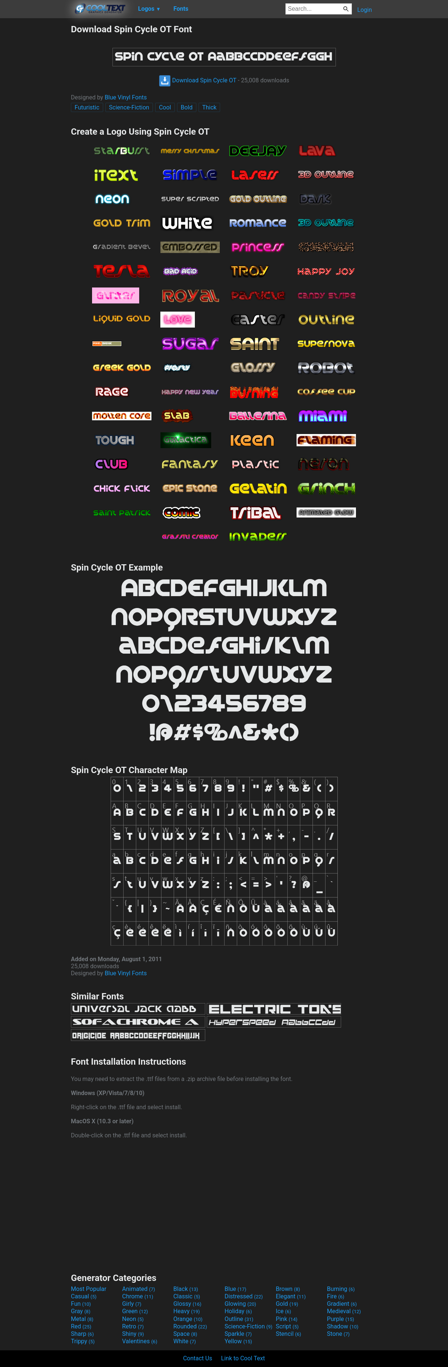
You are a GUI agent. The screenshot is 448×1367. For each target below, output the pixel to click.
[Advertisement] (35, 135)
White (184, 1341)
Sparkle (238, 1333)
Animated (138, 1288)
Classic (186, 1296)
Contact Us (197, 1358)
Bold (187, 107)
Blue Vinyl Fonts (126, 97)
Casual (84, 1296)
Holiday (238, 1311)
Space (185, 1333)
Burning (341, 1288)
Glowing (240, 1303)
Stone (338, 1333)
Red (81, 1326)
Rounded (190, 1326)
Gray (80, 1311)
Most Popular (89, 1288)
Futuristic (87, 107)
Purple (340, 1318)
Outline (239, 1318)
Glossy (187, 1303)
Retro (133, 1326)
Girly (131, 1303)
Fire (335, 1296)
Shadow (343, 1326)
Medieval (344, 1311)
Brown (288, 1288)
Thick (209, 107)
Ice (283, 1311)
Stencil (288, 1333)
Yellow (238, 1341)
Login (364, 9)
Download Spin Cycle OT (197, 80)
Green (135, 1311)
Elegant (291, 1296)
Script (287, 1326)
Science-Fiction (129, 107)
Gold (287, 1303)
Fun (81, 1303)
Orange (188, 1318)
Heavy (186, 1311)
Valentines (139, 1341)
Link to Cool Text (243, 1358)
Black (185, 1288)
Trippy (83, 1341)
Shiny (133, 1333)
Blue (235, 1288)
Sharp (82, 1333)
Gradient (342, 1303)
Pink (287, 1318)
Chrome (137, 1296)
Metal (82, 1318)
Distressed (244, 1296)
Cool (165, 107)
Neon (133, 1318)
